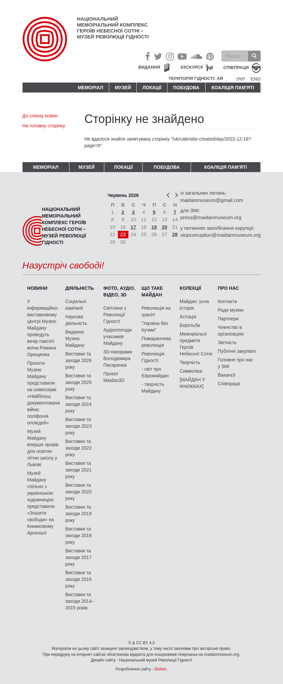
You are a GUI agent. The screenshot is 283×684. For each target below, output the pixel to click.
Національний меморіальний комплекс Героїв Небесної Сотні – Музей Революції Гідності (113, 27)
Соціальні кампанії (75, 305)
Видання (149, 67)
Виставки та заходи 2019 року (78, 513)
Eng (255, 79)
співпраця (236, 67)
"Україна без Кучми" (155, 327)
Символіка (191, 371)
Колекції (190, 288)
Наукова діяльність (76, 320)
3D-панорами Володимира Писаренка (117, 358)
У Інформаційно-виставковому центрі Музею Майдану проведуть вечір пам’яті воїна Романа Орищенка (43, 328)
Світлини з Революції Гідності (114, 314)
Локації (151, 87)
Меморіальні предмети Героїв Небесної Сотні (196, 343)
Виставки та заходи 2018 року (78, 535)
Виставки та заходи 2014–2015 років (79, 601)
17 (133, 227)
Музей (123, 87)
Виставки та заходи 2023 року (78, 426)
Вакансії (226, 375)
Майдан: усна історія (194, 305)
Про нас (228, 288)
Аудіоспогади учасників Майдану (117, 336)
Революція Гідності (153, 357)
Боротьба (190, 325)
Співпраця (229, 383)
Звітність (227, 342)
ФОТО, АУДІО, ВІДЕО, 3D (119, 291)
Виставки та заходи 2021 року (78, 470)
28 (175, 234)
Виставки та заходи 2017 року (78, 557)
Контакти (227, 301)
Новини (37, 288)
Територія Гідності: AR (195, 78)
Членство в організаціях (231, 331)
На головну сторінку (44, 125)
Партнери (228, 318)
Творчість (190, 362)
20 (164, 227)
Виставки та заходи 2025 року (78, 382)
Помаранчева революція (156, 342)
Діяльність (79, 288)
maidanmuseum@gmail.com (211, 200)
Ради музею (231, 310)
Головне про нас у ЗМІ (235, 363)
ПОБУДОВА (186, 87)
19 (154, 227)
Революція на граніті (156, 311)
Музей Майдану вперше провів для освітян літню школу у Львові (43, 448)
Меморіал (90, 87)
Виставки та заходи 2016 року (78, 579)
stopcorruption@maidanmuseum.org (220, 235)
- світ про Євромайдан (155, 372)
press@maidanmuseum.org (210, 217)
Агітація (188, 316)
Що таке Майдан (152, 291)
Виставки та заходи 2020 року (78, 491)
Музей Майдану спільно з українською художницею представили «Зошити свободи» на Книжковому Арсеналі (41, 502)
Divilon (160, 669)
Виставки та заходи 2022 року (78, 448)
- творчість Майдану (153, 388)
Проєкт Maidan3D (113, 377)
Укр (240, 79)
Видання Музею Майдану (74, 338)
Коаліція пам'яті (233, 87)
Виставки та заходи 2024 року (78, 404)
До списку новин (40, 115)
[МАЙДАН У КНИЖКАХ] (192, 383)
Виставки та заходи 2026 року (78, 360)
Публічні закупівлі (237, 351)
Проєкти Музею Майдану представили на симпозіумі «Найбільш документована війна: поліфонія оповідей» (43, 392)
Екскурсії (192, 67)
